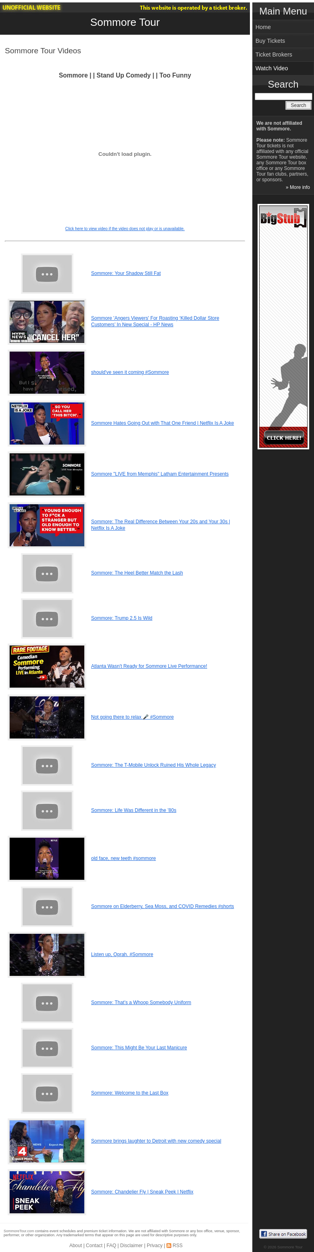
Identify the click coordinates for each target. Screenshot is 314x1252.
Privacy (154, 1245)
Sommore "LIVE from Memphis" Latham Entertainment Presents (160, 474)
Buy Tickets (270, 41)
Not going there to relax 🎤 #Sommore (132, 717)
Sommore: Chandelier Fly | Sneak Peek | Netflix (142, 1192)
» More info (298, 187)
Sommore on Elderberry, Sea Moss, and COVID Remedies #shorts (162, 906)
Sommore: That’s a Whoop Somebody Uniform (141, 1002)
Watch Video (272, 68)
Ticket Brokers (274, 54)
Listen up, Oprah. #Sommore (122, 954)
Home (263, 27)
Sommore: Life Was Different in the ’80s (133, 810)
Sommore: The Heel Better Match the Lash (137, 573)
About (75, 1245)
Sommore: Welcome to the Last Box (129, 1093)
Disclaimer (131, 1245)
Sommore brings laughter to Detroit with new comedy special (156, 1141)
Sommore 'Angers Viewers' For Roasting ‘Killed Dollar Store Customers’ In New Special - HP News (155, 321)
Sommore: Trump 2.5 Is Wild (121, 618)
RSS (178, 1245)
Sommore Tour (125, 22)
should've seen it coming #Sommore (130, 372)
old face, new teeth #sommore (123, 858)
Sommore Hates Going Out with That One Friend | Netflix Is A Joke (162, 423)
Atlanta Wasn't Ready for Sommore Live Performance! (149, 666)
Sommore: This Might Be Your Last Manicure (139, 1048)
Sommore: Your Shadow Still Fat (126, 273)
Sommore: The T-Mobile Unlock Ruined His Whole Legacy (153, 765)
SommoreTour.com (19, 1231)
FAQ (111, 1245)
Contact (94, 1245)
